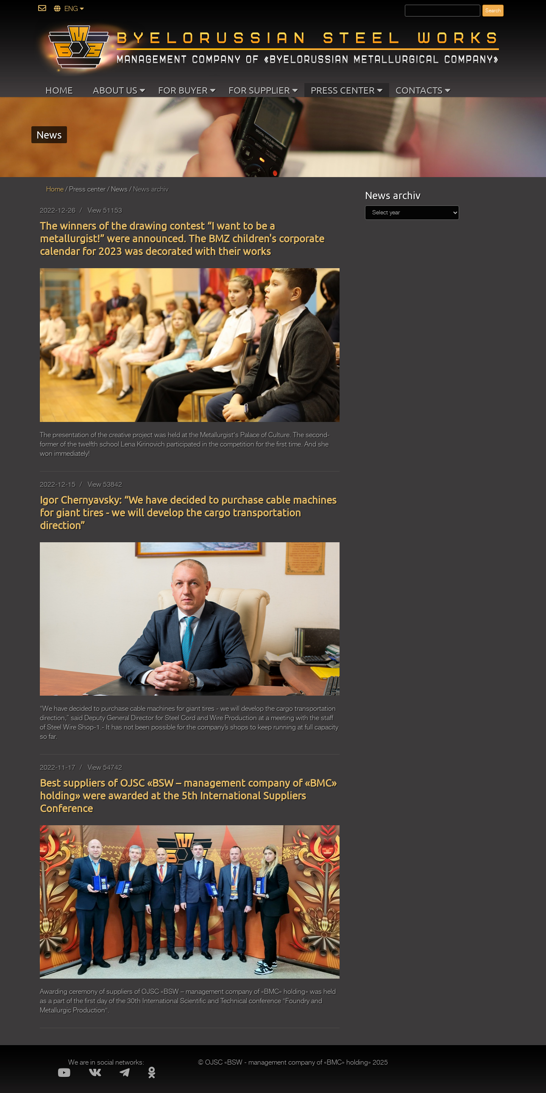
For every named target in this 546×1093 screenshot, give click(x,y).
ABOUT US (119, 89)
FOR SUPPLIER (263, 89)
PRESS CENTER (347, 89)
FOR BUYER (187, 89)
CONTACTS (423, 89)
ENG (69, 9)
